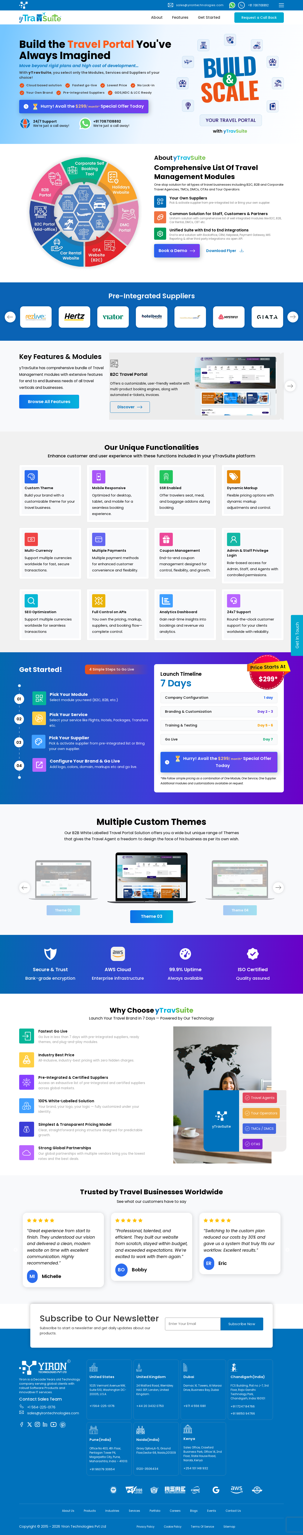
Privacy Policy (145, 1527)
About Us (68, 1511)
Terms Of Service (202, 1527)
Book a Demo (177, 250)
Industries (112, 1511)
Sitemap (229, 1527)
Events (211, 1511)
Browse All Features (49, 401)
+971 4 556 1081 (194, 1406)
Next (287, 1250)
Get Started (209, 17)
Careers (175, 1511)
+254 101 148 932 (195, 1468)
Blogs (194, 1511)
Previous (105, 386)
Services (134, 1511)
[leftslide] (10, 317)
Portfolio (155, 1511)
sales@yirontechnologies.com (195, 5)
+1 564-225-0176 (37, 1407)
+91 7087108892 (253, 5)
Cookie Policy (172, 1527)
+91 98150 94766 (243, 1413)
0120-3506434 (147, 1468)
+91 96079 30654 (102, 1469)
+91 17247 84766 (243, 1406)
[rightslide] (292, 317)
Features (180, 17)
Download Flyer (225, 250)
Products (90, 1511)
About (157, 17)
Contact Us (233, 1511)
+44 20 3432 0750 (150, 1406)
